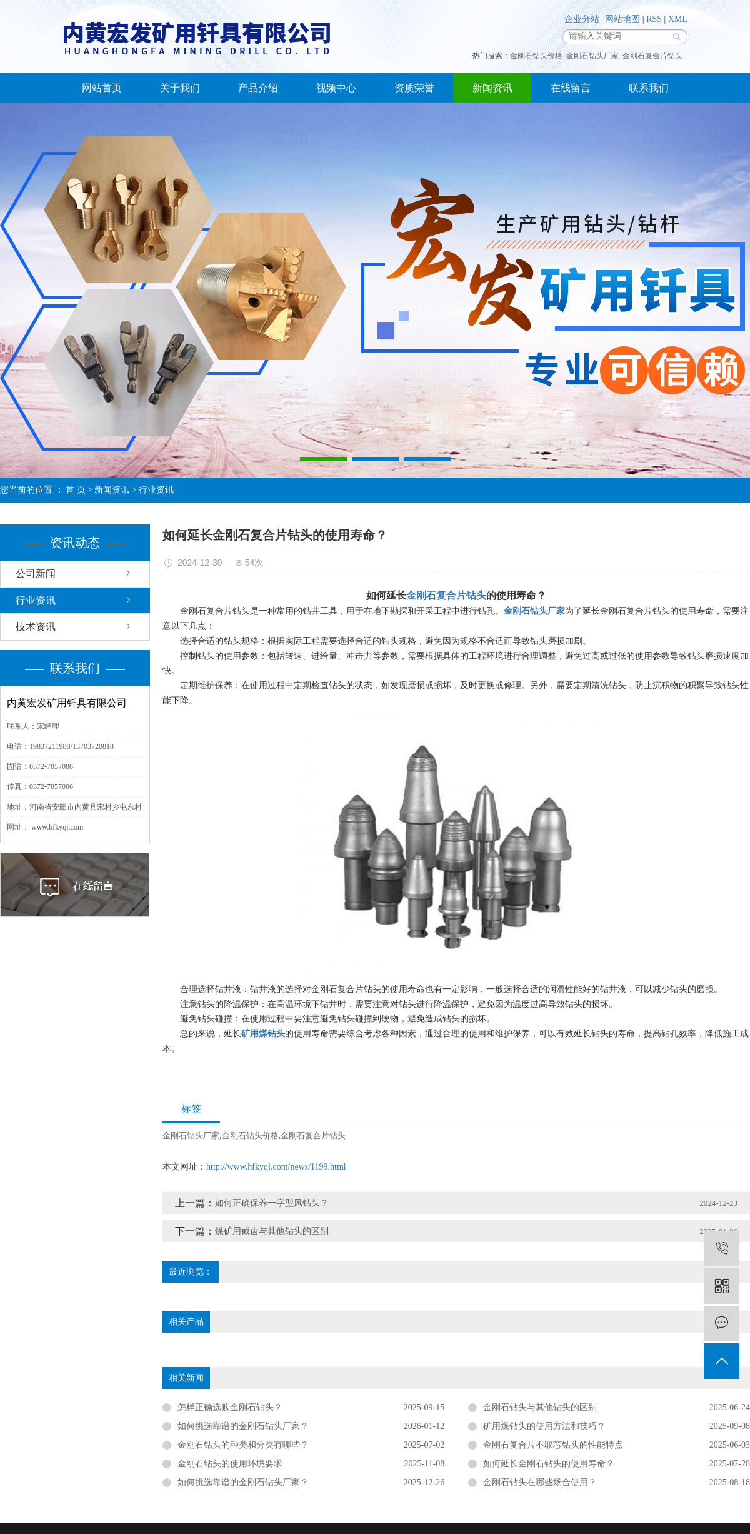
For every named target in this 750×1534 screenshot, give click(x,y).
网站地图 (622, 19)
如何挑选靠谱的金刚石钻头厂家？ (243, 1482)
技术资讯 (36, 626)
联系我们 (649, 88)
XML (678, 19)
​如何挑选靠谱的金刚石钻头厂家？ (243, 1426)
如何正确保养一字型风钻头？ (272, 1203)
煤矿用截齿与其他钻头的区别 (272, 1231)
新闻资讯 (492, 88)
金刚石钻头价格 (536, 55)
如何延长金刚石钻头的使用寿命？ (548, 1463)
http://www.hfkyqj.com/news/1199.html (276, 1166)
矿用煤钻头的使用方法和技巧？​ (544, 1426)
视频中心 (336, 88)
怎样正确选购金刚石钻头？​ (230, 1407)
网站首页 (102, 88)
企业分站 (581, 19)
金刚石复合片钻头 (652, 55)
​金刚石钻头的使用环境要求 (230, 1463)
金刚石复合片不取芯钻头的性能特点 (553, 1445)
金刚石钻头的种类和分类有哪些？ (243, 1445)
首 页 (76, 489)
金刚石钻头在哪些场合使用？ (540, 1482)
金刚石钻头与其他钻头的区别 (540, 1407)
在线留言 (571, 88)
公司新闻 (36, 573)
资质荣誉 (414, 88)
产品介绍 (258, 88)
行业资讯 (156, 489)
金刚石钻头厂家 (592, 55)
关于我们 (180, 88)
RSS (654, 19)
